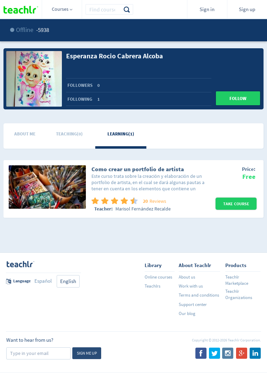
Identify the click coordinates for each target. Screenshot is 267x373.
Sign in (207, 9)
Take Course (236, 203)
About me (24, 134)
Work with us (191, 286)
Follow (237, 98)
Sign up (247, 9)
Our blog (187, 313)
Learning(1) (120, 134)
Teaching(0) (69, 134)
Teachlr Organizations (238, 294)
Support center (193, 304)
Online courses (158, 277)
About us (187, 277)
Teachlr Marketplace (236, 280)
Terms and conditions (199, 295)
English (68, 281)
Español (43, 280)
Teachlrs (152, 286)
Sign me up (87, 353)
